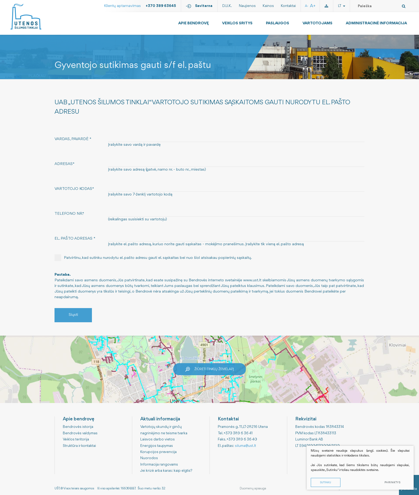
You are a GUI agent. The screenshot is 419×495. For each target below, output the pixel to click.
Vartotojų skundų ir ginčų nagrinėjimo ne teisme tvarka (163, 430)
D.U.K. (227, 6)
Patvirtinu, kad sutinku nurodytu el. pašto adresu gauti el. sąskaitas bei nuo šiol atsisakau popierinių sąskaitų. (153, 258)
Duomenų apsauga (253, 488)
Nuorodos (149, 458)
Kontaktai (288, 6)
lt (341, 6)
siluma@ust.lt (245, 446)
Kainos (268, 6)
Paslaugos (277, 23)
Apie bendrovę (193, 23)
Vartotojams (317, 23)
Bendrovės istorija (78, 427)
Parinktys (393, 482)
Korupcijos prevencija (158, 452)
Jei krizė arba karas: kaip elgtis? (166, 471)
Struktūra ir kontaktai (79, 446)
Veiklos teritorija (76, 439)
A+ (313, 6)
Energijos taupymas (156, 446)
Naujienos (247, 6)
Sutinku (325, 482)
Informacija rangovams (159, 464)
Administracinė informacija (376, 23)
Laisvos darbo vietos (157, 439)
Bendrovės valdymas (80, 433)
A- (306, 6)
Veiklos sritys (237, 23)
